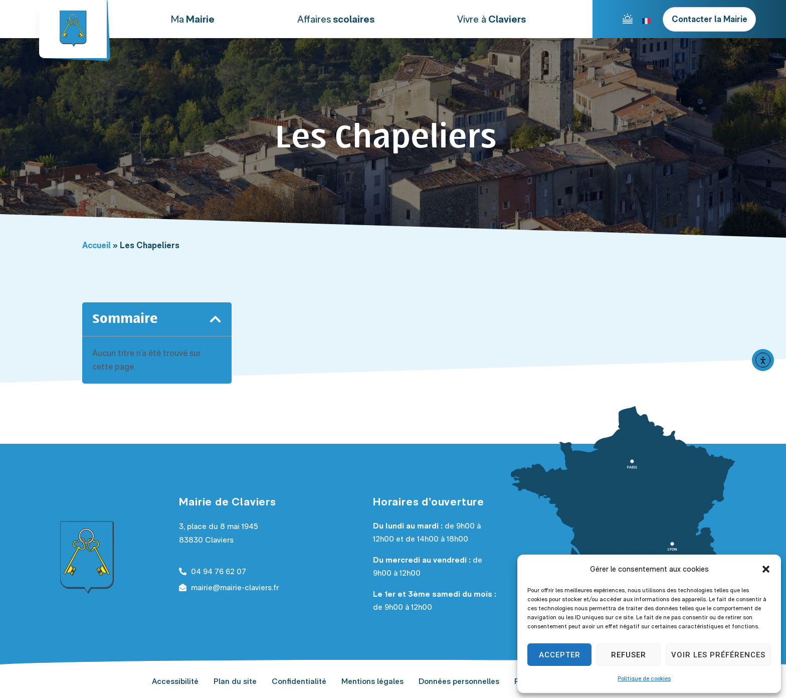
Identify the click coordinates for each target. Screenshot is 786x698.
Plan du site (235, 681)
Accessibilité (175, 681)
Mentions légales (372, 681)
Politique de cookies (644, 678)
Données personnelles (459, 681)
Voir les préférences (718, 654)
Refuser (628, 654)
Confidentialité (299, 681)
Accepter (559, 654)
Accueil (96, 245)
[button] (766, 569)
